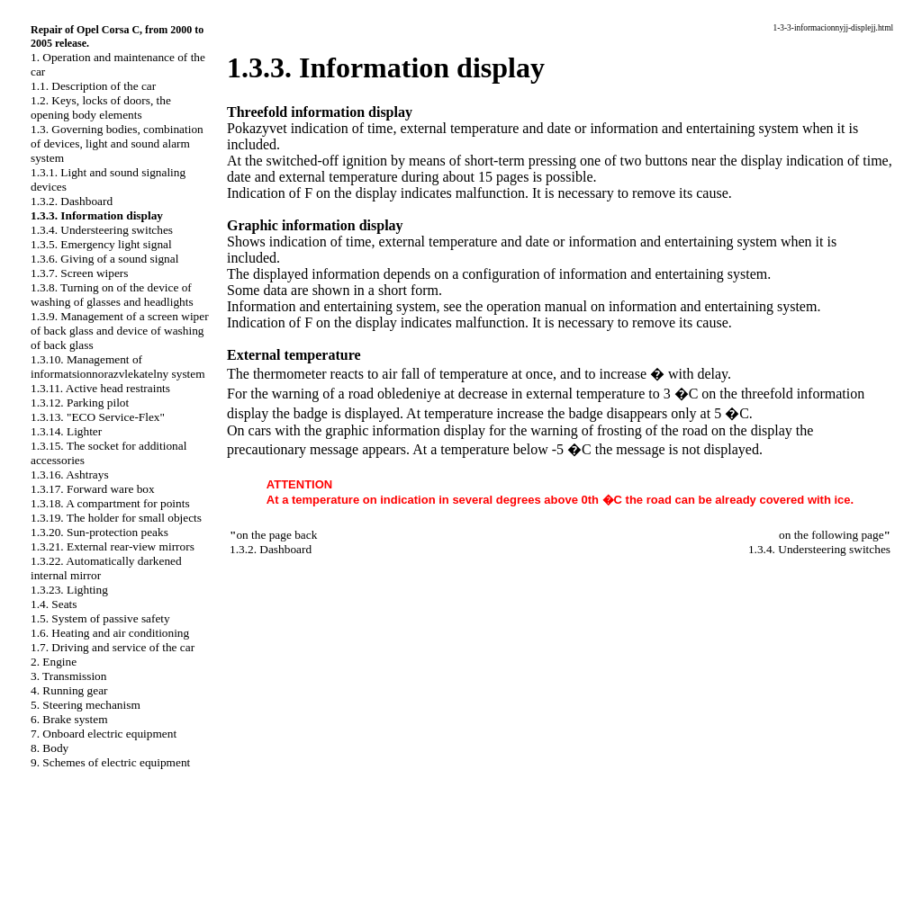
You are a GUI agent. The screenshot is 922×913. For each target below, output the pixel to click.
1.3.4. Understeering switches (102, 230)
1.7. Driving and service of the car (112, 647)
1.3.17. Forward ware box (93, 489)
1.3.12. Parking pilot (80, 402)
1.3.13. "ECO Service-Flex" (98, 417)
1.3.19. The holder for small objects (116, 517)
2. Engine (54, 661)
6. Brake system (69, 719)
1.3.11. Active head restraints (100, 388)
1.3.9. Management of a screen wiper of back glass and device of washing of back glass (120, 330)
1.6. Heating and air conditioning (110, 633)
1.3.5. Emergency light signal (101, 244)
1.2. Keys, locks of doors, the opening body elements (101, 107)
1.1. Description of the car (93, 86)
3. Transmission (68, 676)
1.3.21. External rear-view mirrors (112, 546)
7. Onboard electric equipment (103, 733)
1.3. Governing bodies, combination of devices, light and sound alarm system (117, 143)
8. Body (49, 748)
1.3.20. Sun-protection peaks (99, 532)
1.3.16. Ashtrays (70, 474)
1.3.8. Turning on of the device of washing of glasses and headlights (112, 295)
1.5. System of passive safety (100, 618)
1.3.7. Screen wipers (79, 273)
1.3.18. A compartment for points (110, 503)
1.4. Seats (54, 604)
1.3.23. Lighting (69, 589)
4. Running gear (69, 690)
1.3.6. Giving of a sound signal (104, 258)
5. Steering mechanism (85, 705)
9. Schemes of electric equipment (110, 762)
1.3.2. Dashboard (72, 201)
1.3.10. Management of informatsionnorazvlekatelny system (118, 366)
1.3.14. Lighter (66, 431)
